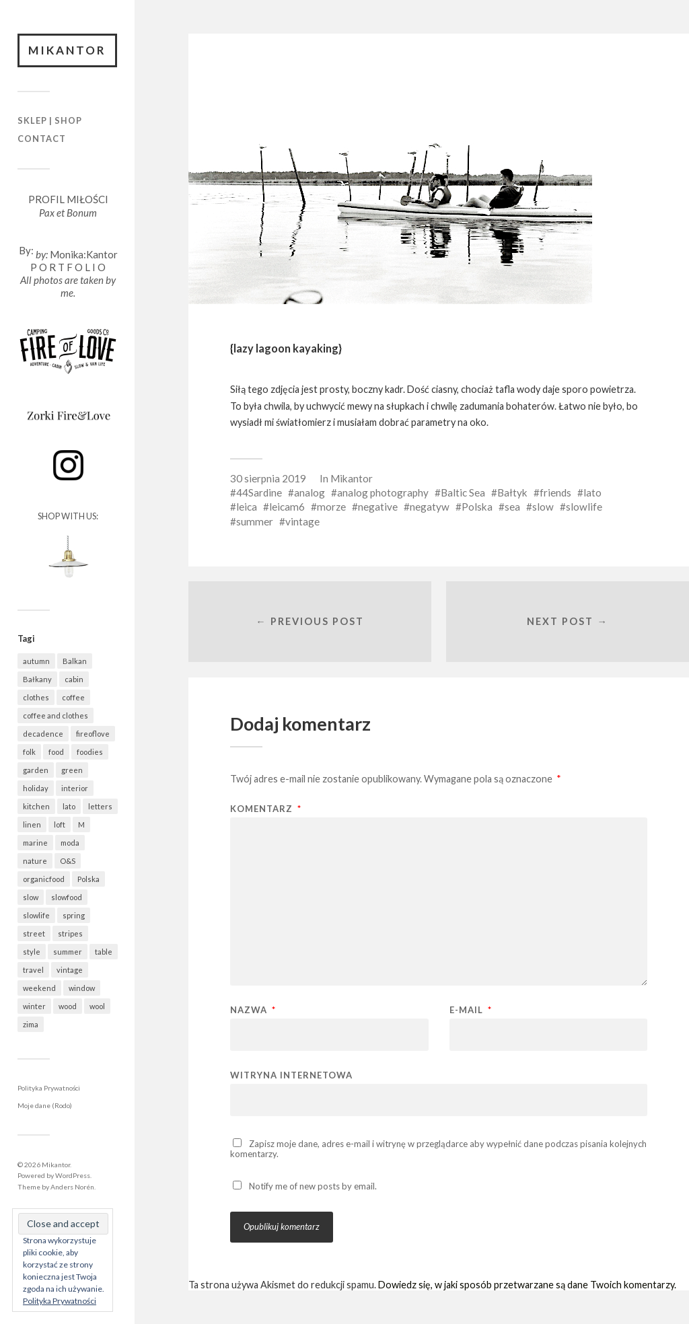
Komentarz (265, 809)
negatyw (429, 507)
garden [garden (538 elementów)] (35, 770)
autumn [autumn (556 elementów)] (36, 661)
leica (246, 507)
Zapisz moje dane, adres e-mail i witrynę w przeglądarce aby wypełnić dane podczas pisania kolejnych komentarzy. (438, 1148)
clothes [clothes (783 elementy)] (36, 697)
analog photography (383, 492)
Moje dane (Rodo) (44, 1105)
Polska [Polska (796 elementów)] (88, 879)
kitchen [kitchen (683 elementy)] (36, 806)
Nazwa (253, 1010)
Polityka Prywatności (48, 1088)
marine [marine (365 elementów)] (35, 842)
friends (555, 492)
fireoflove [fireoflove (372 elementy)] (93, 733)
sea (512, 507)
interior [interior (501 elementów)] (74, 788)
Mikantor (67, 50)
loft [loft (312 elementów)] (59, 824)
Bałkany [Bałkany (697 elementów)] (37, 679)
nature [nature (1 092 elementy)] (35, 860)
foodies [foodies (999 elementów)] (90, 751)
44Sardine (259, 492)
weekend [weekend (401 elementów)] (39, 988)
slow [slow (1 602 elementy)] (30, 897)
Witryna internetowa (291, 1075)
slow (543, 507)
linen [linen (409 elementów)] (32, 824)
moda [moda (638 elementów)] (70, 842)
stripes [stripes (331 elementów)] (70, 933)
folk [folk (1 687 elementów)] (29, 751)
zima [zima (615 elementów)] (30, 1024)
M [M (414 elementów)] (81, 824)
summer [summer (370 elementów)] (67, 951)
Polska (477, 507)
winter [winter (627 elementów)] (34, 1006)
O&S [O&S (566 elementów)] (67, 860)
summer (254, 521)
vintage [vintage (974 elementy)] (70, 969)
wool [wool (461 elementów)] (97, 1006)
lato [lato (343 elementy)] (69, 806)
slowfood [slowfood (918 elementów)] (66, 897)
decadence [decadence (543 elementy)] (43, 733)
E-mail (470, 1010)
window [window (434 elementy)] (82, 988)
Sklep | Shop (49, 120)
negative (378, 507)
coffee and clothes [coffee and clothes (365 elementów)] (55, 715)
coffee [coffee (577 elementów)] (73, 697)
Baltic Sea (463, 492)
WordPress (72, 1175)
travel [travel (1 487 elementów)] (33, 969)
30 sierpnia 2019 (268, 478)
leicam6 (287, 507)
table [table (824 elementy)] (103, 951)
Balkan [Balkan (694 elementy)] (75, 661)
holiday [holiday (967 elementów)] (35, 788)
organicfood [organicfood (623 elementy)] (44, 879)
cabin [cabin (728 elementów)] (74, 679)
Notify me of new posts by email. (313, 1186)
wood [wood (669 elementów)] (68, 1006)
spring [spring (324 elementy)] (74, 915)
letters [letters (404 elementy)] (100, 806)
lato (592, 492)
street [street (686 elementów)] (34, 933)
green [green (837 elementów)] (72, 770)
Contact (41, 138)
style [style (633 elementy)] (31, 951)
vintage (302, 521)
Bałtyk (512, 492)
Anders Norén (72, 1187)
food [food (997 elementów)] (56, 751)
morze (331, 507)
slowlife (584, 507)
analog (309, 492)
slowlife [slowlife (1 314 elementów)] (36, 915)
